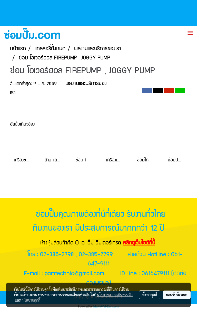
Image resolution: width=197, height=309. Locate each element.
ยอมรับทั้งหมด (177, 294)
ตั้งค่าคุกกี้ (149, 294)
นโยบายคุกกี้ (31, 300)
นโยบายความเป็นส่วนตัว (115, 294)
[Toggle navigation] (190, 33)
